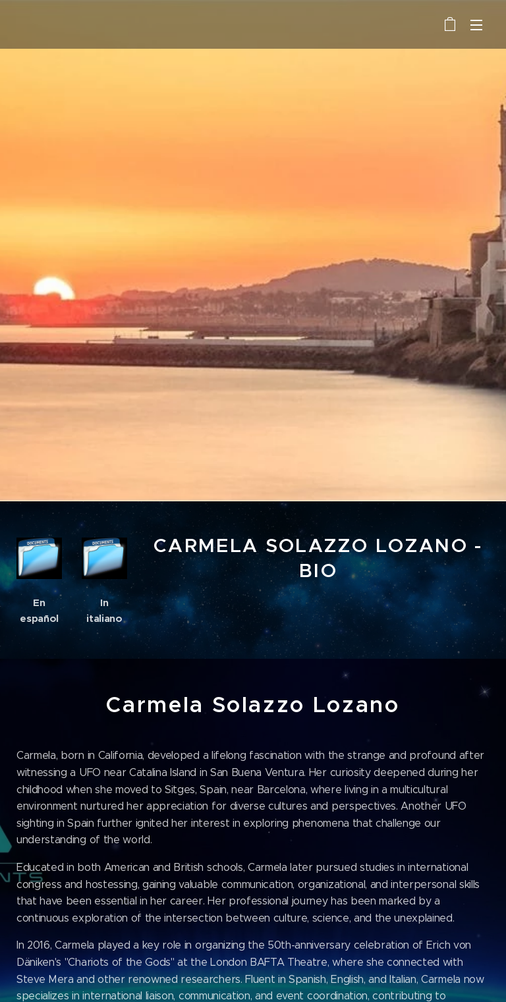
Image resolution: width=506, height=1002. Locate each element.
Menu (476, 25)
